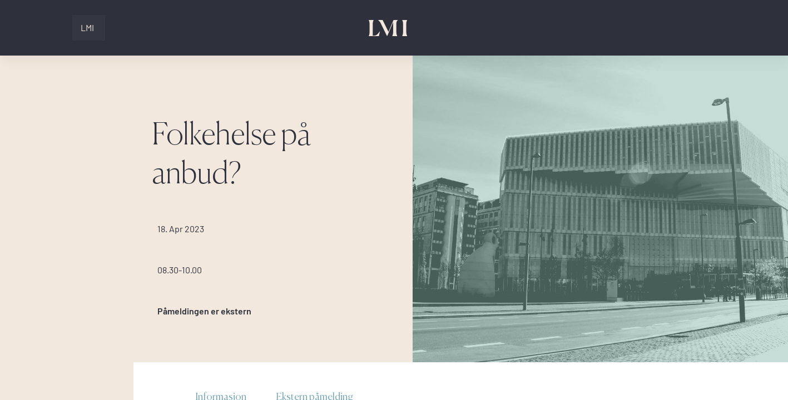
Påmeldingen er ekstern (204, 311)
